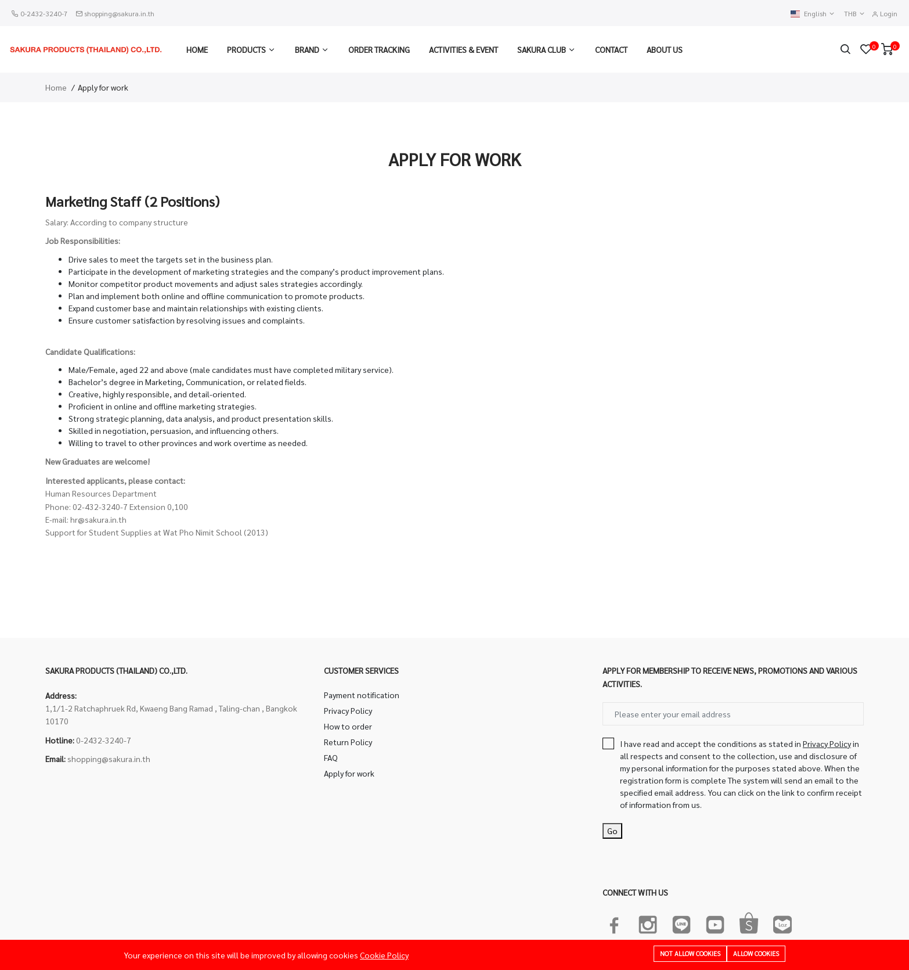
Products (246, 49)
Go (612, 830)
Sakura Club (541, 49)
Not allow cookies (690, 953)
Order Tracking (379, 49)
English (813, 13)
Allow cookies (756, 953)
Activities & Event (463, 49)
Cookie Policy (384, 955)
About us (665, 49)
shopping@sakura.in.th (119, 13)
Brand (307, 49)
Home (197, 49)
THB (854, 13)
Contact (611, 49)
